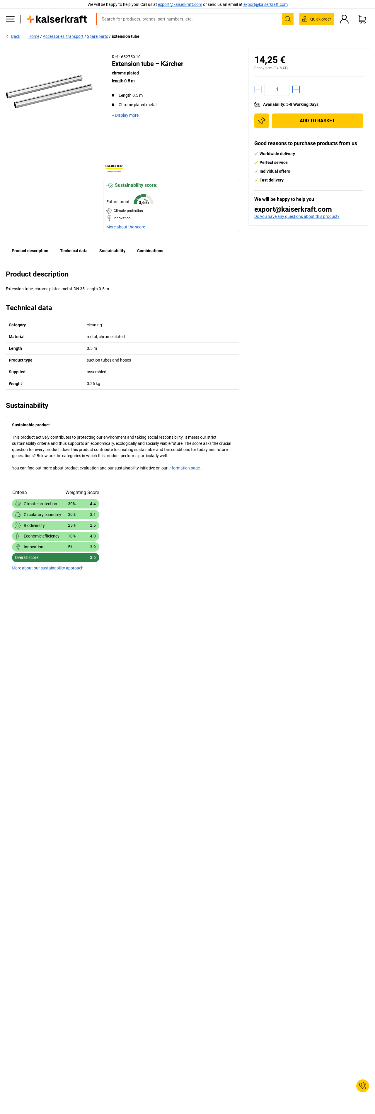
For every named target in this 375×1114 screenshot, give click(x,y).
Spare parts (97, 36)
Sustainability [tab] (112, 250)
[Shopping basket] (361, 19)
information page (184, 468)
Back (13, 36)
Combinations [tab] (150, 250)
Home (33, 36)
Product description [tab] (30, 250)
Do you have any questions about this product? (297, 216)
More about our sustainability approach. (48, 568)
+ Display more (125, 115)
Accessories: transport (63, 36)
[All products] (10, 19)
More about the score (125, 227)
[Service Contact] (362, 1085)
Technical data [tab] (74, 250)
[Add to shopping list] (261, 120)
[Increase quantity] (296, 89)
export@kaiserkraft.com (265, 4)
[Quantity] (277, 89)
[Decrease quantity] (258, 89)
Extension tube (125, 36)
